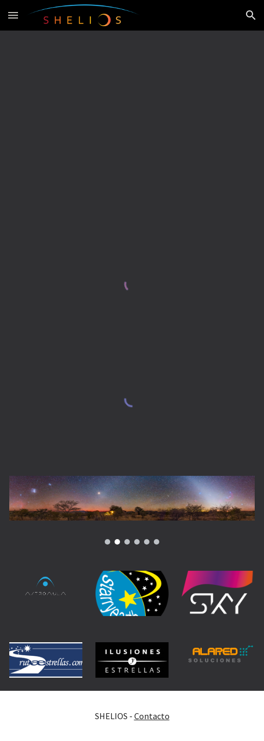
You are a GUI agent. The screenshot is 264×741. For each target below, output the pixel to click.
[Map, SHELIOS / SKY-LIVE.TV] (132, 124)
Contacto (152, 715)
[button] (13, 15)
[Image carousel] (132, 510)
